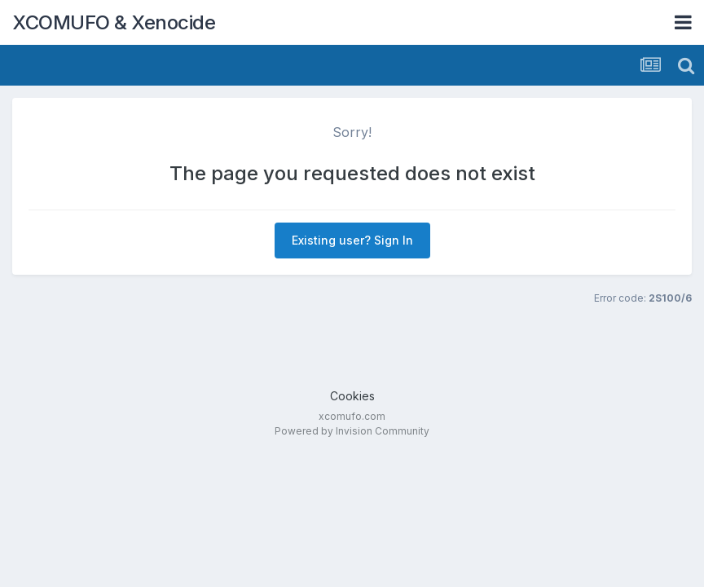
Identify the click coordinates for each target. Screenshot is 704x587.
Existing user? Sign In (352, 240)
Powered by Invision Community (352, 431)
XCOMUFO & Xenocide (113, 22)
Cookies (352, 396)
